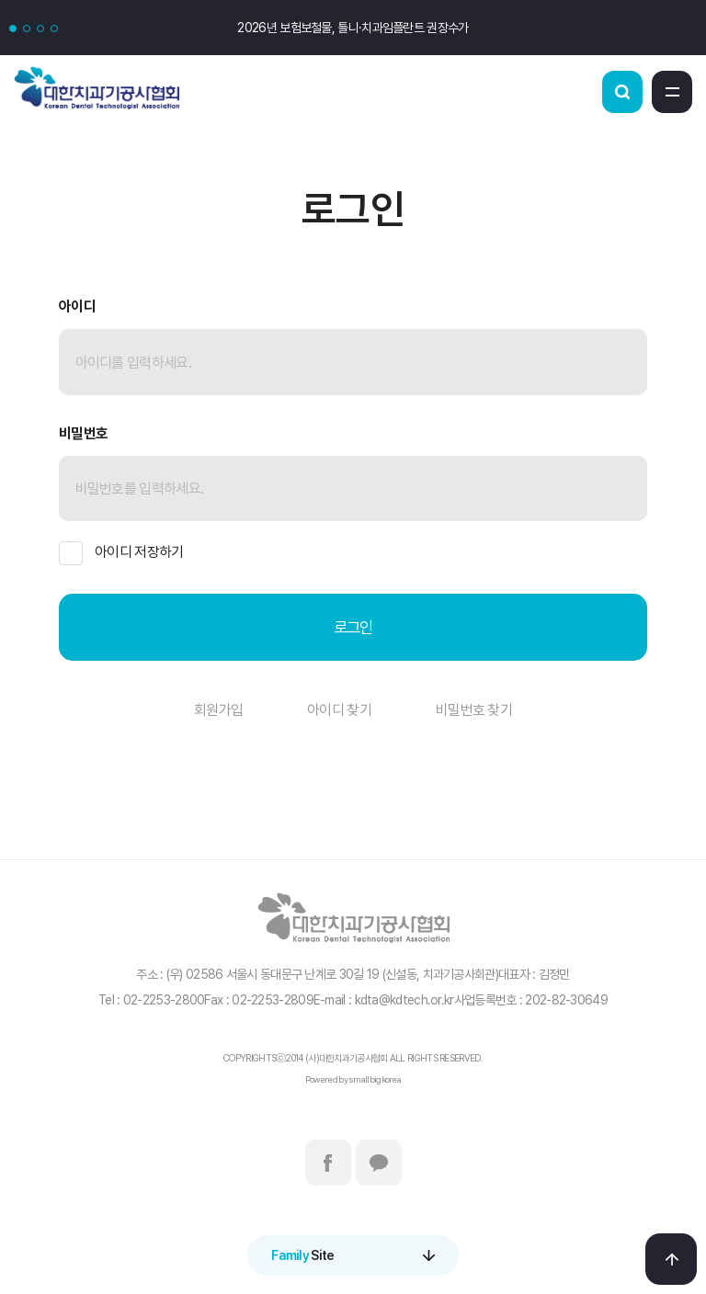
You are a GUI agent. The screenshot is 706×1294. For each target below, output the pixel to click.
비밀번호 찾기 (474, 710)
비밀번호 (83, 433)
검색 (622, 92)
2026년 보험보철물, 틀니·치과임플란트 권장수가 (352, 27)
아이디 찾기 (339, 710)
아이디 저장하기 (121, 553)
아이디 (77, 306)
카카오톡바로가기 (379, 1163)
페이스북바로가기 (328, 1163)
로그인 (353, 627)
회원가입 (218, 710)
